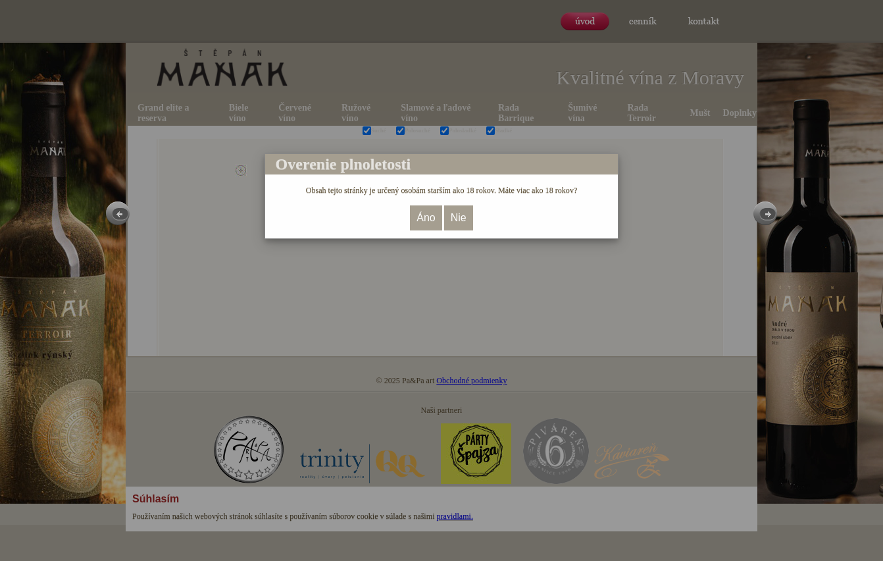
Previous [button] (118, 213)
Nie (459, 217)
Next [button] (765, 213)
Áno (425, 217)
